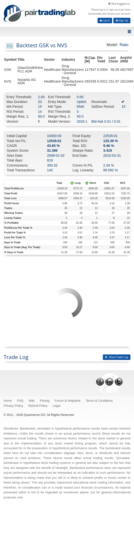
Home (8, 400)
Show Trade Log (116, 357)
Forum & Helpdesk (68, 400)
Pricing (44, 400)
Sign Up (122, 20)
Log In (105, 20)
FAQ (20, 400)
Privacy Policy (13, 405)
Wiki (32, 400)
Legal (56, 405)
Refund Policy (37, 405)
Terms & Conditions (99, 400)
